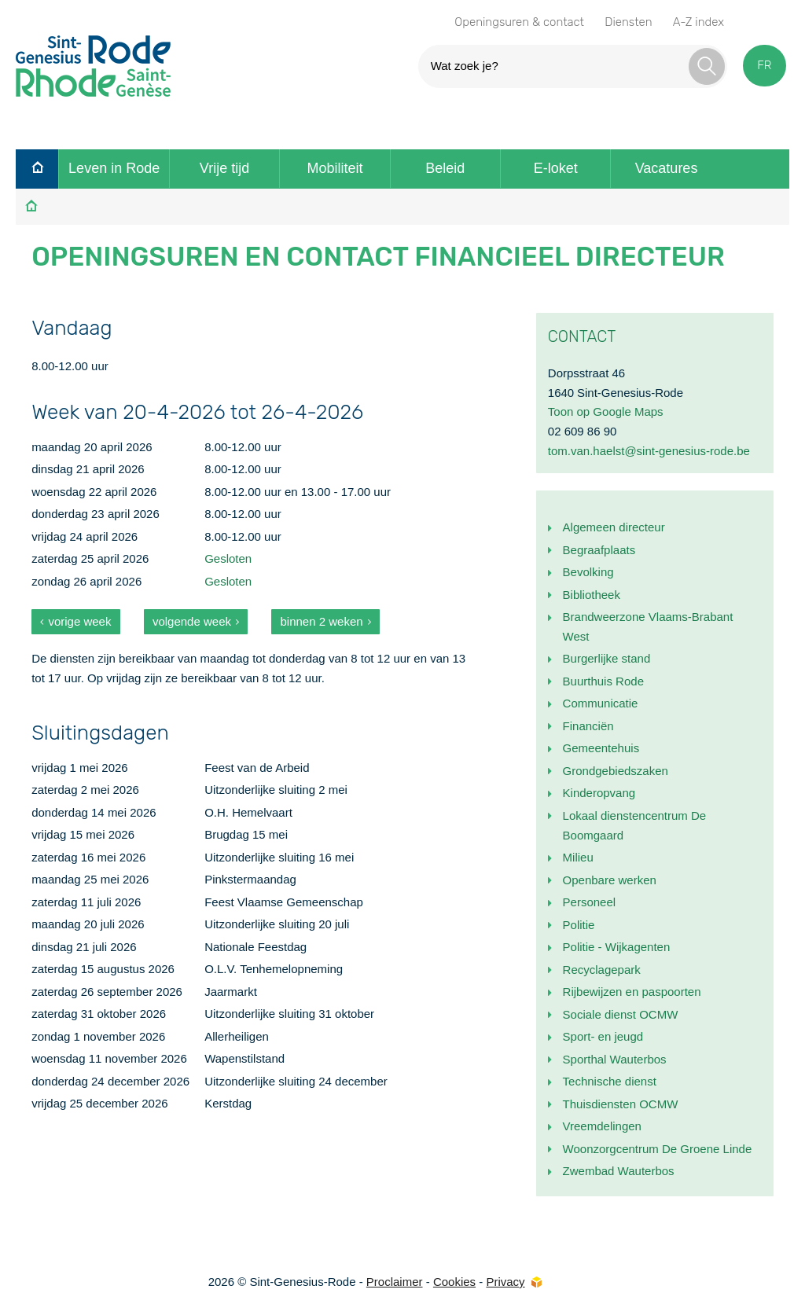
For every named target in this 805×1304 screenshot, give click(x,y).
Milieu (578, 857)
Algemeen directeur (614, 527)
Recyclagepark (602, 969)
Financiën (588, 726)
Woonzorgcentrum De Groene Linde (657, 1148)
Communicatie (600, 703)
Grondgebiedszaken (615, 770)
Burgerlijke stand (607, 658)
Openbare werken (609, 880)
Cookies (454, 1281)
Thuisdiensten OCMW (620, 1104)
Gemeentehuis (601, 748)
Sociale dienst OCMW (620, 1014)
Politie (579, 924)
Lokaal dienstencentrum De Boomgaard (635, 825)
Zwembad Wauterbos (619, 1170)
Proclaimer (394, 1281)
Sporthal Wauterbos (615, 1059)
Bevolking (588, 572)
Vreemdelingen (602, 1126)
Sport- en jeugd (603, 1036)
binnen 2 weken (322, 621)
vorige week (79, 621)
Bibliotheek (591, 594)
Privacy (505, 1281)
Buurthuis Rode (603, 681)
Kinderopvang (599, 792)
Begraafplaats (599, 549)
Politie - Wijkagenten (617, 946)
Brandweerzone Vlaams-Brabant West (648, 626)
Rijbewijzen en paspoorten (632, 991)
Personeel (589, 902)
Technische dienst (609, 1081)
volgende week (192, 621)
